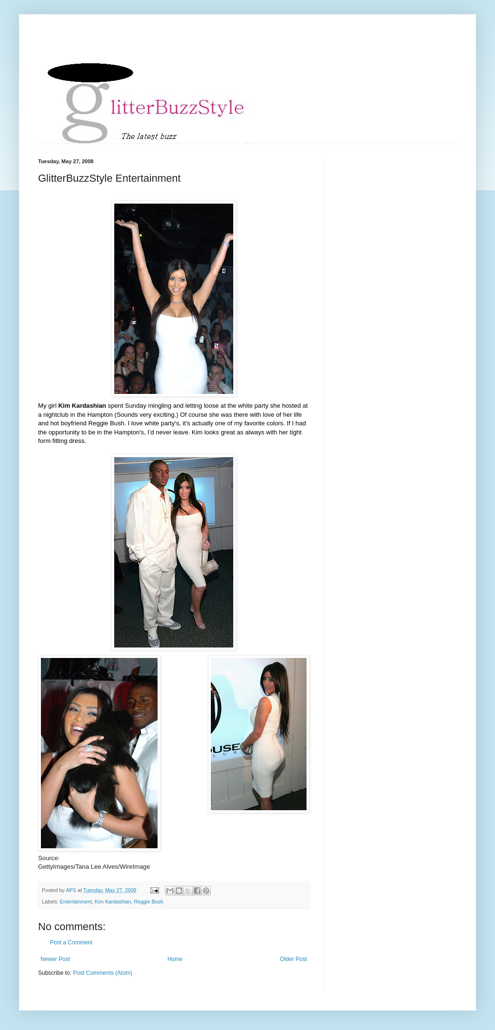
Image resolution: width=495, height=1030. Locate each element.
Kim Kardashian (113, 901)
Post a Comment (71, 942)
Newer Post (55, 959)
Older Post (293, 959)
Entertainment (76, 901)
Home (175, 959)
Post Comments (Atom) (102, 973)
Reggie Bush (148, 901)
